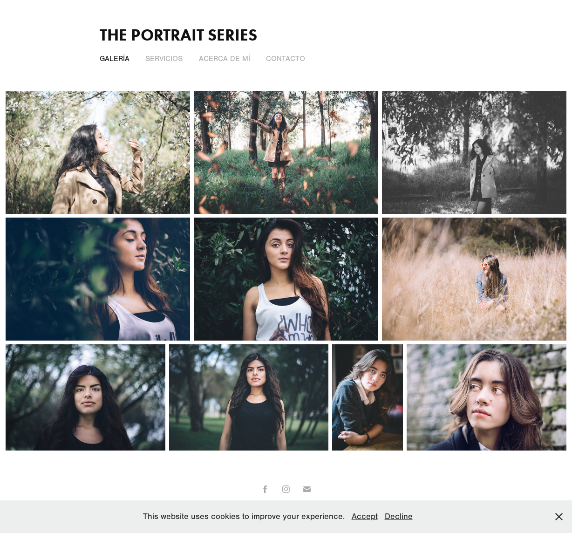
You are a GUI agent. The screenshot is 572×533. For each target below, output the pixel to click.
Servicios (164, 59)
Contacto (285, 59)
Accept (365, 516)
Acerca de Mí (224, 59)
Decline (399, 516)
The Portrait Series (178, 35)
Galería (114, 59)
